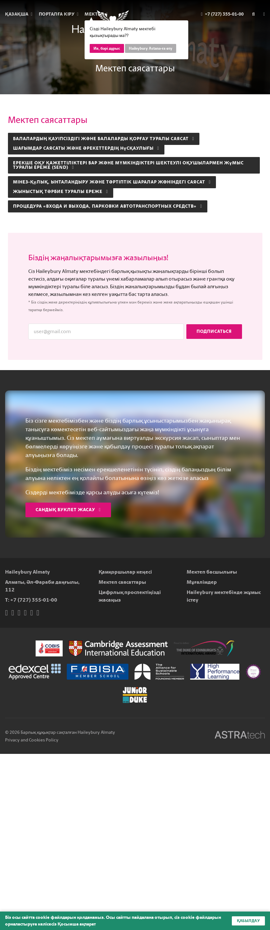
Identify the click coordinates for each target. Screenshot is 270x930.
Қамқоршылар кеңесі (125, 572)
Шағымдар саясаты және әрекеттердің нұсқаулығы (86, 148)
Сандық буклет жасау (68, 509)
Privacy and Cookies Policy (32, 740)
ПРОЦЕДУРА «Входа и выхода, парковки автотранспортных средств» (107, 206)
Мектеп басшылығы (212, 572)
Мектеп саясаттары (122, 582)
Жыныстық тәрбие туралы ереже (60, 191)
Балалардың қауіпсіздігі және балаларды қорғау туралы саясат (103, 138)
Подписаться (214, 331)
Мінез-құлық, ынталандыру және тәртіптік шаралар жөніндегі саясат (112, 182)
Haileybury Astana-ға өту (150, 48)
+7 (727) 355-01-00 (33, 600)
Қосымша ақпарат (77, 924)
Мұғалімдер (202, 582)
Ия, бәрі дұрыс (106, 48)
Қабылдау (248, 921)
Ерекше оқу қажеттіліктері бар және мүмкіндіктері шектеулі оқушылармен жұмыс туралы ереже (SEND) (128, 165)
